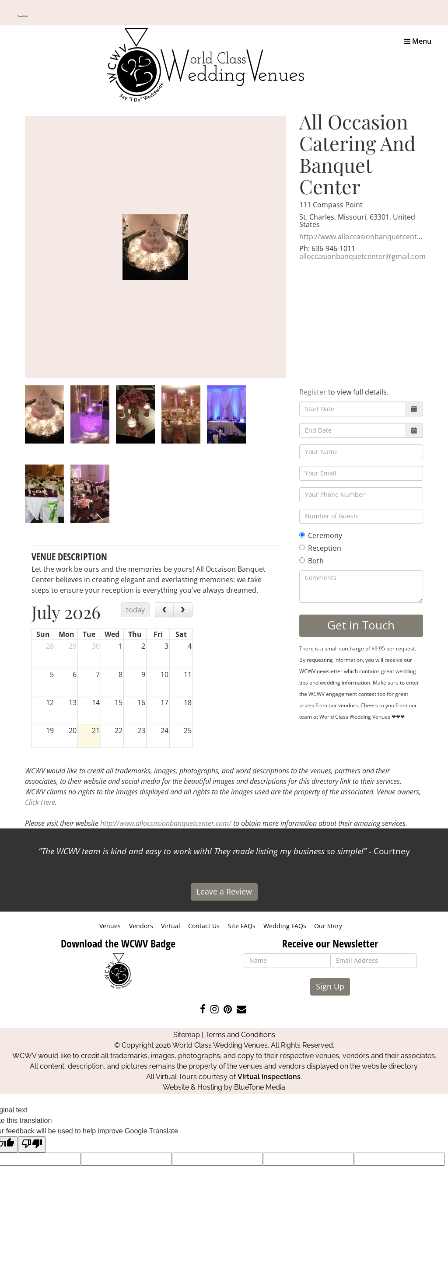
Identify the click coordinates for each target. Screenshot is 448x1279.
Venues (110, 926)
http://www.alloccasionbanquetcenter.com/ (371, 236)
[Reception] (302, 547)
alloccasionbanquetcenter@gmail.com (362, 256)
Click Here (40, 802)
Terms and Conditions (240, 1035)
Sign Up (330, 986)
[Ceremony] (302, 535)
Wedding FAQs (284, 926)
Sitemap (186, 1035)
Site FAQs (242, 926)
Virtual (170, 926)
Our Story (328, 926)
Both (311, 561)
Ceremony (320, 535)
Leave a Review (224, 891)
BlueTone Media (259, 1087)
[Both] (302, 560)
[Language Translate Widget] (23, 16)
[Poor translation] (32, 1144)
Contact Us (204, 926)
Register (312, 392)
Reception (320, 548)
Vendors (141, 926)
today (135, 610)
